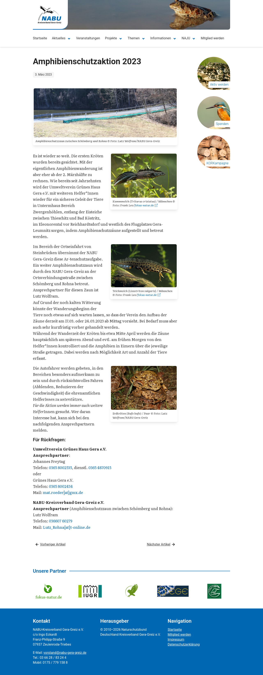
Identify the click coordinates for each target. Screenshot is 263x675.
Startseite (40, 38)
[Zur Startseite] (49, 14)
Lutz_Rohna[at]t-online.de (66, 527)
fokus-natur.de (146, 205)
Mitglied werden (212, 38)
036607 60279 (60, 521)
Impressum (176, 639)
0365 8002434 (61, 486)
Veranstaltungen (88, 38)
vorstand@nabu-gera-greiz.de (65, 653)
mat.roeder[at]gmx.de (63, 492)
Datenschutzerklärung (184, 644)
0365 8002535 (60, 467)
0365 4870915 (99, 467)
